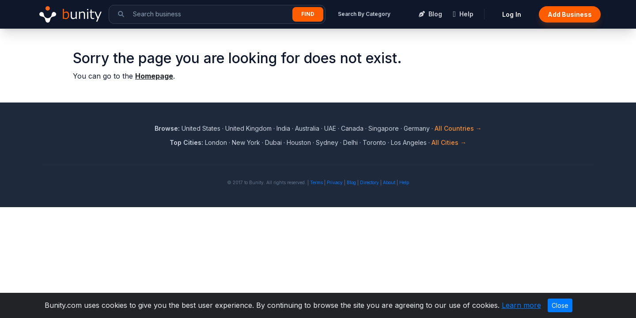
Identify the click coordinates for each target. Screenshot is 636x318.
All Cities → (449, 142)
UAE (330, 128)
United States (201, 128)
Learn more (521, 305)
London (216, 142)
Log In (511, 14)
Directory (369, 182)
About (389, 182)
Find (307, 14)
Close (560, 305)
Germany (417, 128)
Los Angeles (409, 142)
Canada (352, 128)
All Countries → (458, 128)
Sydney (327, 142)
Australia (307, 128)
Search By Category (364, 14)
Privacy (335, 182)
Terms (316, 182)
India (283, 128)
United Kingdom (248, 128)
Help (404, 182)
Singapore (383, 128)
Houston (299, 142)
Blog (351, 182)
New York (246, 142)
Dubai (273, 142)
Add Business (570, 14)
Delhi (350, 142)
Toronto (374, 142)
